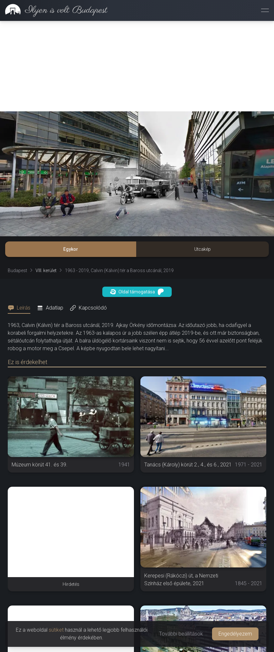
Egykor (70, 249)
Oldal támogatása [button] (137, 292)
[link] (53, 10)
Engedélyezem (235, 634)
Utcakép (202, 249)
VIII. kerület (46, 270)
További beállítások (181, 634)
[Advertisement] (137, 66)
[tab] (21, 308)
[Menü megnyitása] (265, 10)
